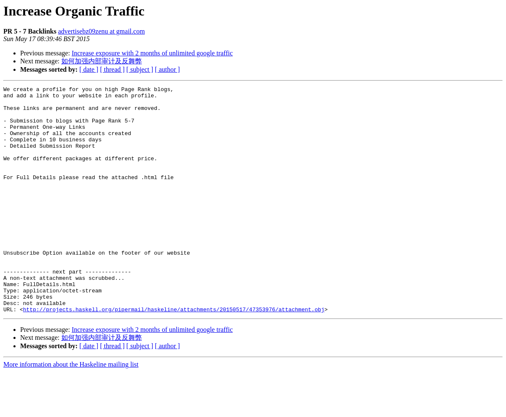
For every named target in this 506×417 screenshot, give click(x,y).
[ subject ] (139, 69)
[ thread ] (112, 69)
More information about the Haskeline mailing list (71, 409)
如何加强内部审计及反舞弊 (101, 61)
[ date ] (88, 69)
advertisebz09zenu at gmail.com (101, 31)
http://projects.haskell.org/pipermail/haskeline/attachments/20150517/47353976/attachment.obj (174, 354)
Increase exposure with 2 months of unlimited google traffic (152, 53)
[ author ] (167, 69)
